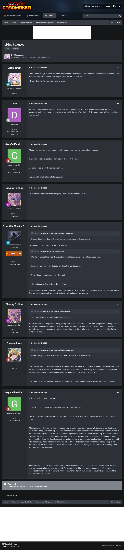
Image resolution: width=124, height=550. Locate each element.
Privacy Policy (14, 546)
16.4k (14, 214)
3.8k (14, 129)
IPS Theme (5, 544)
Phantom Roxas (14, 343)
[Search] (94, 16)
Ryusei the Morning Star (15, 226)
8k (14, 170)
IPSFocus (14, 544)
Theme (5, 546)
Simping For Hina (14, 188)
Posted (38, 68)
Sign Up (107, 6)
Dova (14, 103)
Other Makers (33, 16)
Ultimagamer (19, 55)
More (63, 16)
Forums (50, 16)
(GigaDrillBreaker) (14, 144)
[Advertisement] (62, 32)
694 (14, 94)
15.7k (14, 262)
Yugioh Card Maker (13, 16)
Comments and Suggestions (39, 58)
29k (14, 369)
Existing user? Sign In (93, 6)
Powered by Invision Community (111, 545)
